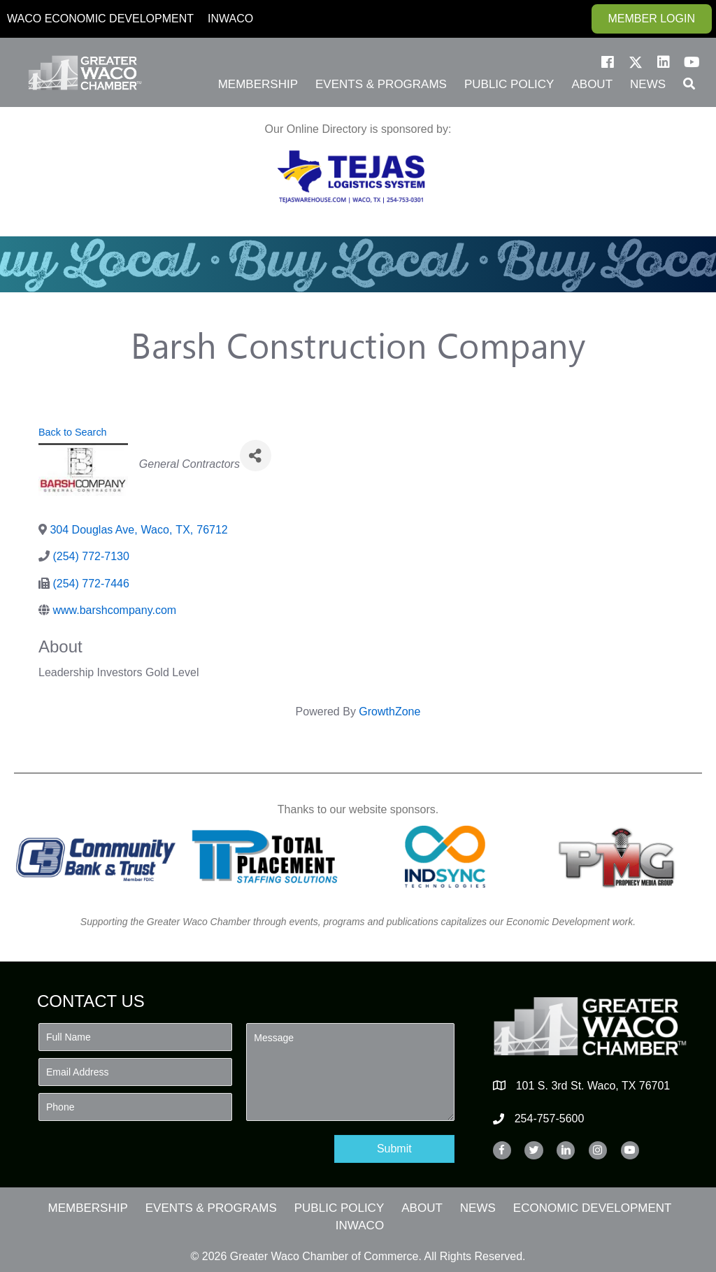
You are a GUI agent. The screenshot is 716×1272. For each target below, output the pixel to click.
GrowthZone (389, 711)
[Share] (255, 455)
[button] (607, 62)
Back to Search (72, 432)
